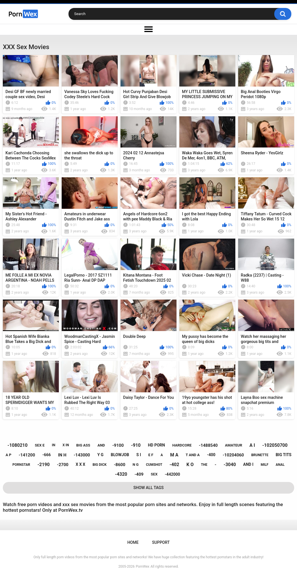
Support (161, 542)
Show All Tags (148, 487)
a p (8, 455)
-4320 (121, 474)
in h (62, 455)
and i (248, 464)
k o (190, 464)
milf (264, 465)
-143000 (82, 455)
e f (150, 455)
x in (66, 445)
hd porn (156, 445)
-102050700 (275, 445)
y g (100, 454)
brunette (259, 455)
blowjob (120, 454)
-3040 (230, 464)
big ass (83, 445)
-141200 (27, 455)
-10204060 (233, 455)
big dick (100, 465)
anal (280, 465)
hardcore (182, 445)
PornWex (142, 566)
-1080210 (17, 445)
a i (252, 445)
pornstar (21, 465)
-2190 (44, 464)
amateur (233, 445)
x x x (80, 464)
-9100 (118, 445)
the (204, 465)
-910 (136, 445)
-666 (46, 454)
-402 (174, 464)
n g (135, 464)
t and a (193, 455)
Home (133, 542)
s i (138, 454)
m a (174, 455)
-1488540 (208, 445)
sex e (40, 445)
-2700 (62, 464)
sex (154, 474)
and (101, 445)
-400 (211, 454)
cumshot (154, 465)
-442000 (172, 474)
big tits (283, 454)
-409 (139, 474)
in (53, 445)
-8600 (119, 464)
